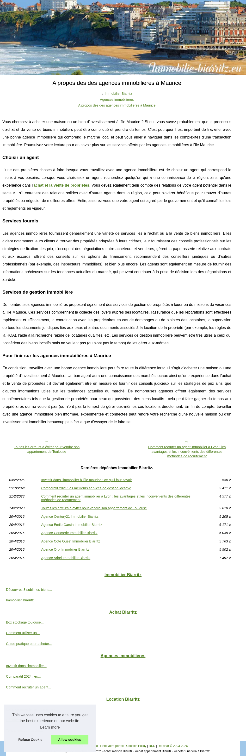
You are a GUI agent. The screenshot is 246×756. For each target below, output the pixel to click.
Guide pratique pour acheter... (29, 644)
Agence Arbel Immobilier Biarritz (65, 558)
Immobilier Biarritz (118, 93)
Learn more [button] (50, 727)
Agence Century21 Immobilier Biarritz (69, 516)
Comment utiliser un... (23, 633)
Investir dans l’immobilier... (26, 666)
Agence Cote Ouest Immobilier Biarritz (70, 541)
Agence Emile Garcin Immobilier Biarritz (71, 524)
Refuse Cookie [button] (30, 740)
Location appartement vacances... (32, 709)
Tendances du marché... (24, 730)
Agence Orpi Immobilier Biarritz (65, 549)
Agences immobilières (117, 99)
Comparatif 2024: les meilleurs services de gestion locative (86, 488)
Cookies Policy (136, 746)
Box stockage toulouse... (25, 622)
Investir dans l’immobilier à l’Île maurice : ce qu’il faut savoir (86, 480)
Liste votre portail (111, 746)
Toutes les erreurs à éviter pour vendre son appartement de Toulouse (47, 449)
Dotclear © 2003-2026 (173, 746)
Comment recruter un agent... (28, 687)
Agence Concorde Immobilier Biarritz (69, 533)
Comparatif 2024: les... (23, 676)
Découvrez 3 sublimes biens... (29, 590)
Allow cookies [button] (69, 740)
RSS (152, 746)
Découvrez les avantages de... (29, 720)
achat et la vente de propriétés (61, 185)
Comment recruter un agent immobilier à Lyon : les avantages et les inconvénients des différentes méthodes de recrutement (187, 451)
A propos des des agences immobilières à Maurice (117, 105)
